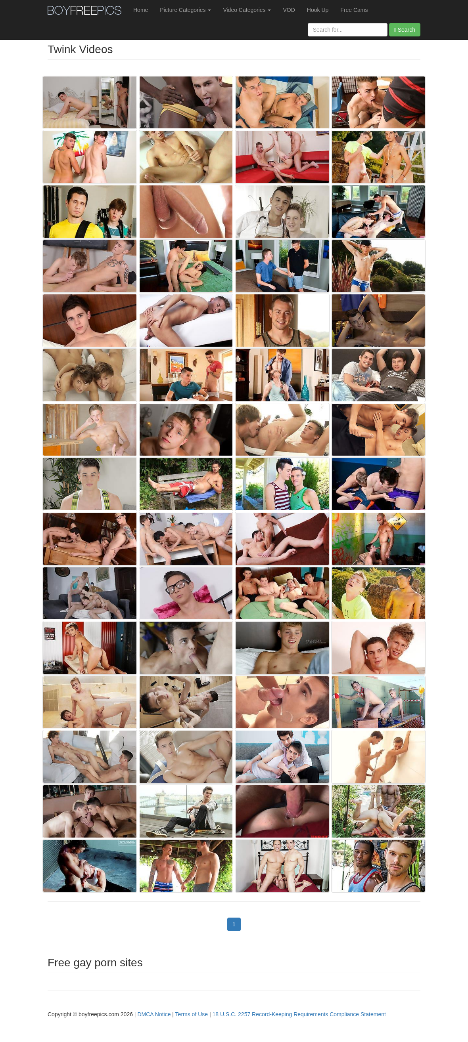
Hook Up (317, 10)
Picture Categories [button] (185, 10)
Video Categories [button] (247, 10)
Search (404, 30)
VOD (289, 10)
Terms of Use (191, 1014)
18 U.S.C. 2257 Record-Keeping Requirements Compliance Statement (299, 1014)
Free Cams (354, 10)
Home (140, 10)
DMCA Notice (154, 1014)
